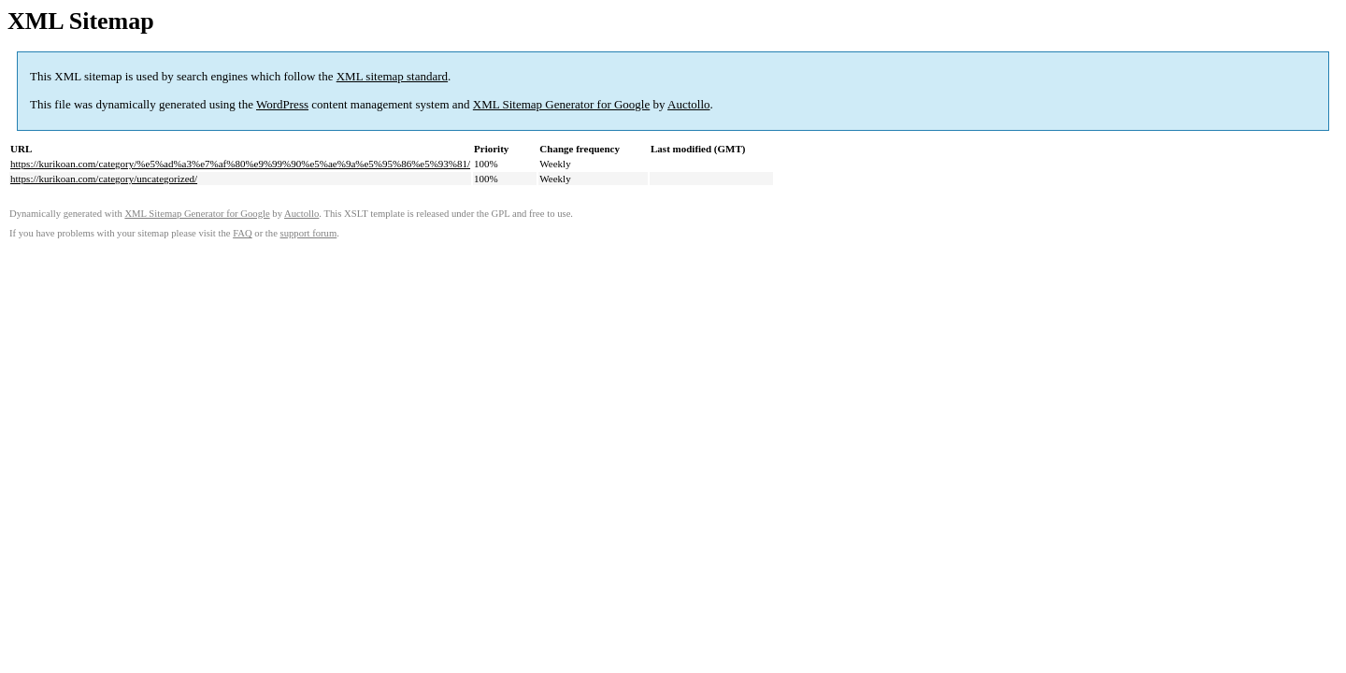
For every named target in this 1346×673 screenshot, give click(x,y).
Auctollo (688, 104)
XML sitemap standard (392, 76)
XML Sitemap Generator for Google (561, 104)
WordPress (282, 104)
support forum (308, 233)
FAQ (242, 233)
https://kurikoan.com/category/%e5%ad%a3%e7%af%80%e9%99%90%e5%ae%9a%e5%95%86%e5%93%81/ (240, 163)
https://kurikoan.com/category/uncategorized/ (103, 178)
